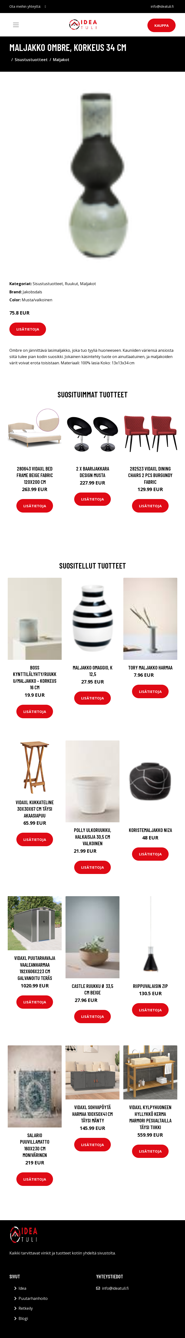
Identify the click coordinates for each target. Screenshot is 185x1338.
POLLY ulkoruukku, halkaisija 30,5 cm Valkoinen (92, 836)
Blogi (23, 1318)
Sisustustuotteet (31, 59)
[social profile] (45, 6)
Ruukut (71, 283)
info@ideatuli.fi (162, 6)
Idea (22, 1288)
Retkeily (26, 1308)
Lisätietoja (27, 329)
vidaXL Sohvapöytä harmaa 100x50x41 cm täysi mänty (92, 1113)
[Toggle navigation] (15, 24)
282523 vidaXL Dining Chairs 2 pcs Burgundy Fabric (150, 475)
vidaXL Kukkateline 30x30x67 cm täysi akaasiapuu (35, 808)
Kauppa (161, 25)
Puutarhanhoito (33, 1298)
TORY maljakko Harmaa (150, 667)
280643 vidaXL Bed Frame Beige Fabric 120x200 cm (35, 475)
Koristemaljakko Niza (150, 830)
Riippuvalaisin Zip (150, 986)
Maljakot (61, 59)
